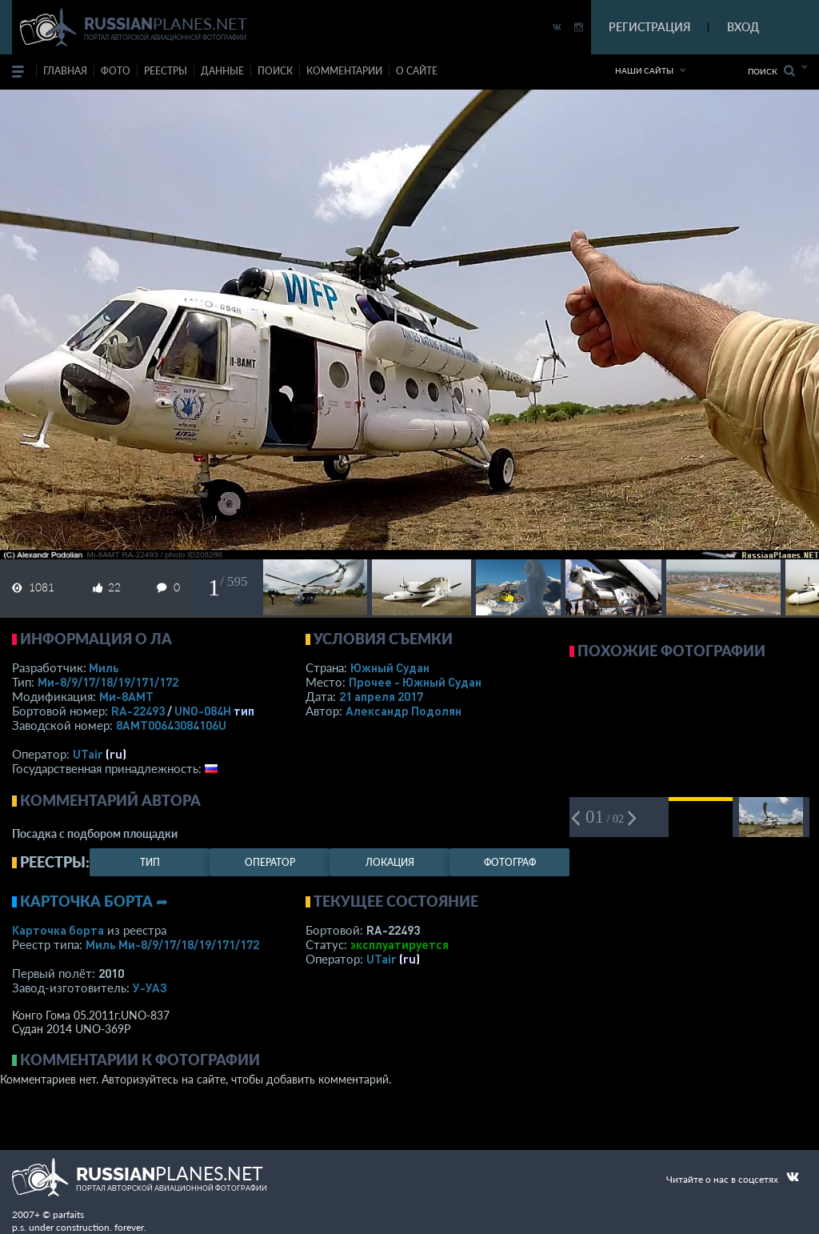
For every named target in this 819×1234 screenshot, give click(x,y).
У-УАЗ (150, 987)
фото (115, 71)
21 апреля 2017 (381, 696)
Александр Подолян (403, 710)
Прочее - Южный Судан (415, 682)
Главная (65, 71)
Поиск (771, 71)
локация (390, 862)
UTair (88, 754)
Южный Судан (389, 667)
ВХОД (743, 27)
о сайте (416, 71)
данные (222, 71)
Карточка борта (58, 930)
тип (244, 710)
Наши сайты (644, 70)
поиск (275, 71)
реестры (165, 71)
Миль (104, 667)
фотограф (510, 862)
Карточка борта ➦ (94, 901)
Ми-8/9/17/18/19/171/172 (108, 682)
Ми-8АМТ (126, 696)
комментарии (344, 71)
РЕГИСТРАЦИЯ (649, 27)
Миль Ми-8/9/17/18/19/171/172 (172, 944)
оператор (270, 862)
